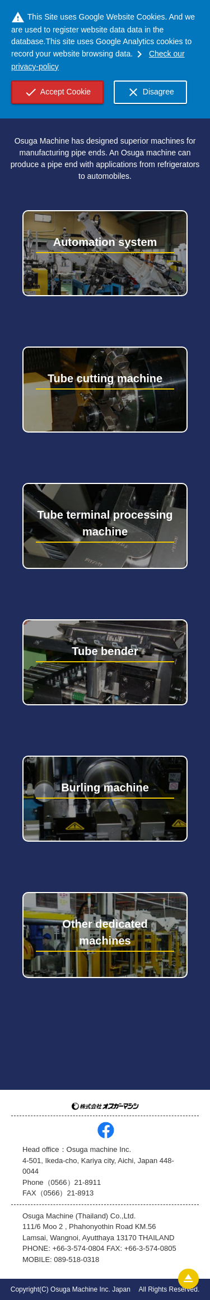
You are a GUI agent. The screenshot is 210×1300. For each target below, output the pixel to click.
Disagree (150, 92)
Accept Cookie (57, 92)
